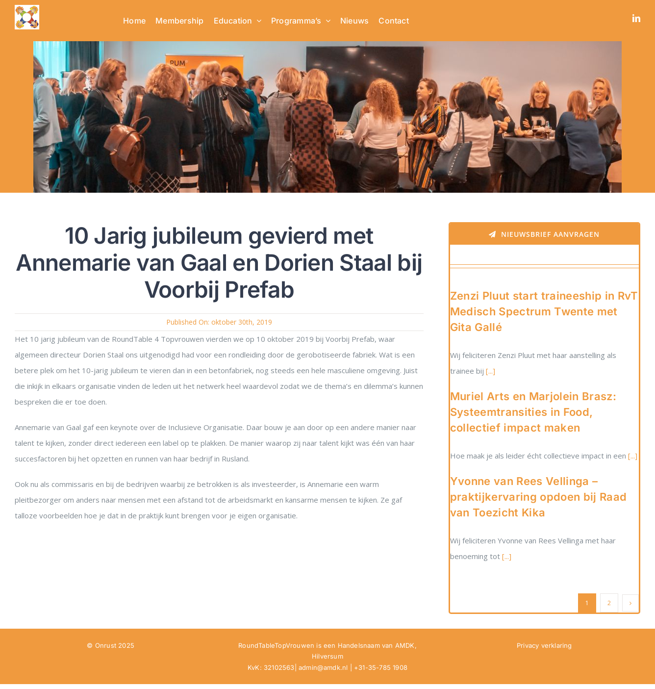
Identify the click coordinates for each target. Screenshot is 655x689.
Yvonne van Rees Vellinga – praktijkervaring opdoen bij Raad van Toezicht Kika (538, 497)
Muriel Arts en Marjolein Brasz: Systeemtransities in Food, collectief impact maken (533, 412)
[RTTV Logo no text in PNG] (27, 8)
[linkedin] (636, 18)
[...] (489, 371)
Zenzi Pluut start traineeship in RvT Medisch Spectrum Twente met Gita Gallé (544, 311)
